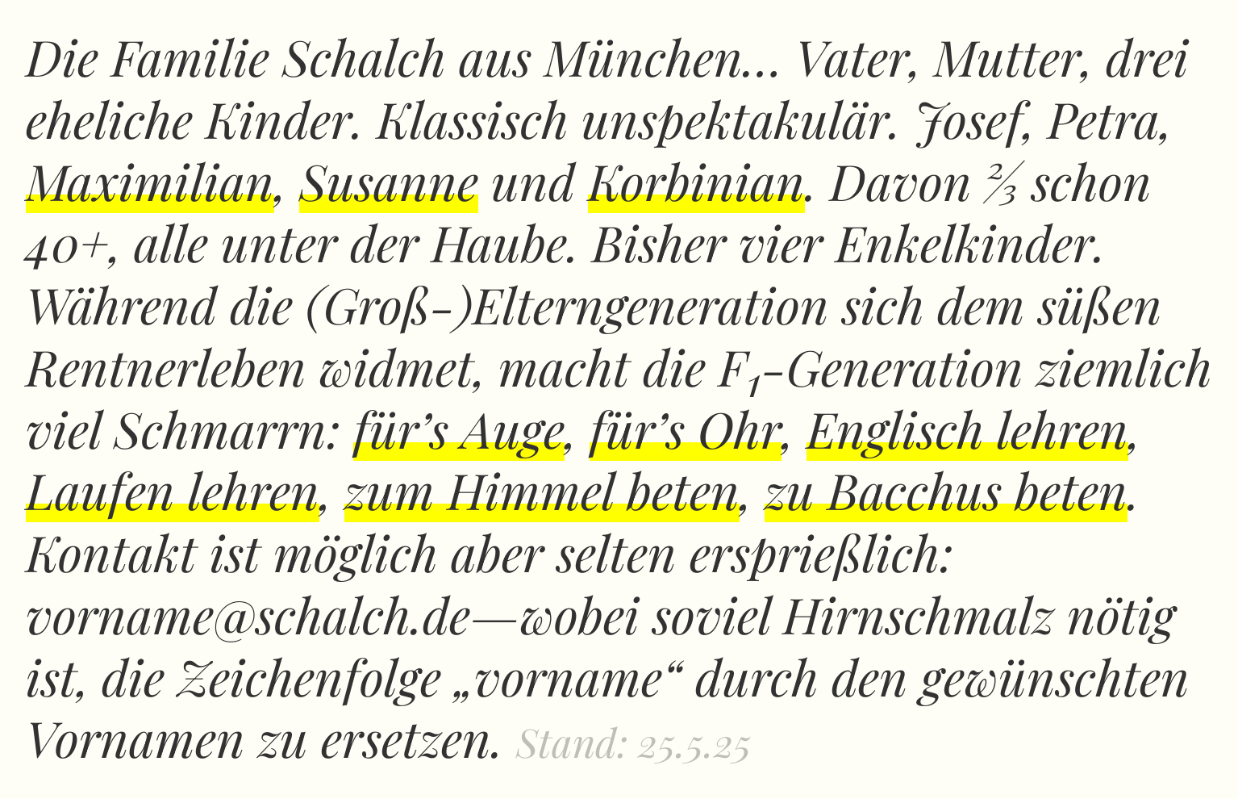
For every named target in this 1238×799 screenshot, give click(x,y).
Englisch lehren (967, 428)
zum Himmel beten (542, 489)
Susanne (388, 180)
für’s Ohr (686, 428)
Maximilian (150, 180)
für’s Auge (459, 428)
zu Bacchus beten (946, 489)
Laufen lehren (172, 489)
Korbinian (696, 180)
